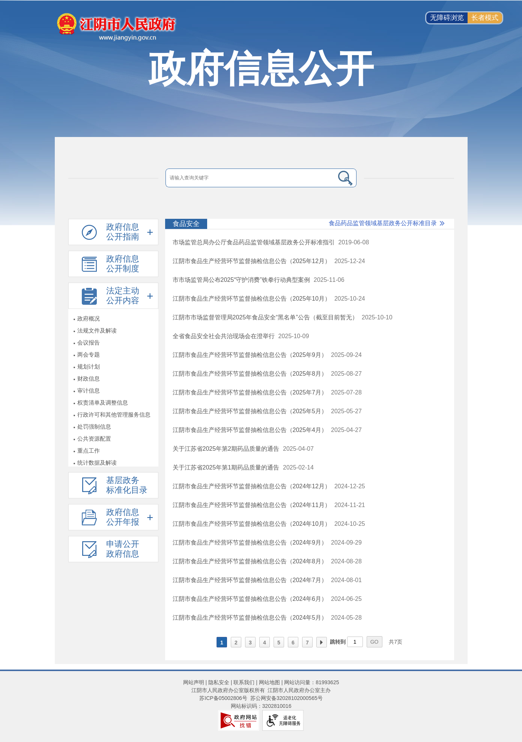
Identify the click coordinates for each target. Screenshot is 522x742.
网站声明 (193, 682)
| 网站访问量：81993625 (309, 682)
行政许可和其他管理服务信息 (113, 414)
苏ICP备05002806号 (223, 698)
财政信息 (88, 378)
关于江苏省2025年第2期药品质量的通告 (226, 449)
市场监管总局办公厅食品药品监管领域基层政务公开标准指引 (254, 242)
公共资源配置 (94, 438)
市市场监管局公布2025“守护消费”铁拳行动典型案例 (241, 280)
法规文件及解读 (97, 330)
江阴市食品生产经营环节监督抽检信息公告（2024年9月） (250, 542)
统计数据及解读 (97, 462)
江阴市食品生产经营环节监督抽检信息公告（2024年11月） (252, 505)
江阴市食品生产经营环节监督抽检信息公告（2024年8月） (250, 561)
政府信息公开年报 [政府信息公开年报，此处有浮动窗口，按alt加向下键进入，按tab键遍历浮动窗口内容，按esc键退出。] (122, 517)
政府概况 (88, 318)
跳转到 (337, 642)
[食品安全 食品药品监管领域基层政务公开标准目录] (309, 224)
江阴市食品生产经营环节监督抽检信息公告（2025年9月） (250, 355)
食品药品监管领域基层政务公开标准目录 (383, 223)
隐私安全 (218, 682)
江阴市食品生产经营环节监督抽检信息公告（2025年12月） (252, 261)
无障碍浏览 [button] (447, 17)
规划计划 (88, 366)
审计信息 (88, 390)
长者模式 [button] (484, 17)
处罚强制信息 (94, 426)
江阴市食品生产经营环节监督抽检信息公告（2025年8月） (250, 373)
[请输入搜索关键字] (249, 178)
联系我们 (243, 682)
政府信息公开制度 (122, 263)
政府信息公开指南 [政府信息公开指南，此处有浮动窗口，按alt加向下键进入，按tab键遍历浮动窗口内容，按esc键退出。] (122, 231)
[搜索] (345, 178)
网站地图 (269, 682)
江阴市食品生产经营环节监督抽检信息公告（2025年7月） (250, 392)
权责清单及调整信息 (102, 402)
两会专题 (88, 354)
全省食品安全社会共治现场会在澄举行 (224, 336)
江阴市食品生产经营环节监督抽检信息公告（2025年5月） (250, 411)
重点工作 (88, 450)
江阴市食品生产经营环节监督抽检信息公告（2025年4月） (250, 430)
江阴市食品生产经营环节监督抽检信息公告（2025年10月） (252, 298)
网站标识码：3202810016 (261, 706)
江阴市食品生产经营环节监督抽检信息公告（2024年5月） (250, 617)
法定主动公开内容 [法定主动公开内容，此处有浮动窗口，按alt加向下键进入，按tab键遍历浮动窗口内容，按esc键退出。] (122, 295)
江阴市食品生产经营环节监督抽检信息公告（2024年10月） (252, 524)
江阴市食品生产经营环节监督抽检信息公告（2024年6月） (250, 599)
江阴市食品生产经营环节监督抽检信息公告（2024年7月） (250, 580)
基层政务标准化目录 (126, 485)
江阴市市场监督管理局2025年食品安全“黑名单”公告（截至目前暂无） (265, 317)
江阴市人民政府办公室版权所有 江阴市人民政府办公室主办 (261, 690)
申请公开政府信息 (122, 548)
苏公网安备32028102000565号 (286, 698)
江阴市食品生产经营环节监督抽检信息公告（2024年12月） (252, 486)
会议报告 (88, 342)
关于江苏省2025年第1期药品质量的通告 (226, 467)
